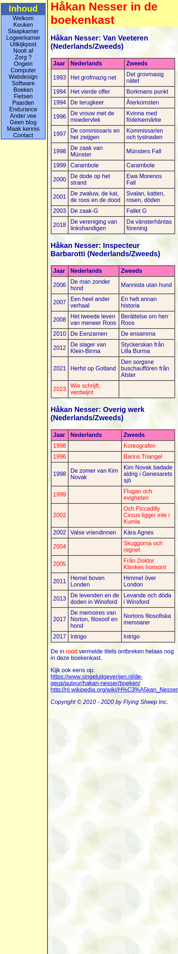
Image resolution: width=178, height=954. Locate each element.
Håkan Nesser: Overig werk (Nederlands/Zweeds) (98, 413)
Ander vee (23, 116)
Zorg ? (23, 57)
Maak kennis (23, 129)
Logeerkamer (23, 38)
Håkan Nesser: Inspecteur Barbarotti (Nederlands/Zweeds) (105, 249)
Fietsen (23, 96)
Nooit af (23, 51)
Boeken (23, 90)
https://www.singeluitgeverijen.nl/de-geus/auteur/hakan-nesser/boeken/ (97, 680)
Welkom (23, 18)
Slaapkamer (23, 31)
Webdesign (23, 77)
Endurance (23, 109)
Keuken (23, 25)
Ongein (23, 64)
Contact (23, 135)
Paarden (23, 103)
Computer (23, 70)
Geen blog (23, 122)
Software (23, 83)
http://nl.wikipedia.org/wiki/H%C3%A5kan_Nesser (114, 690)
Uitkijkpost (23, 44)
